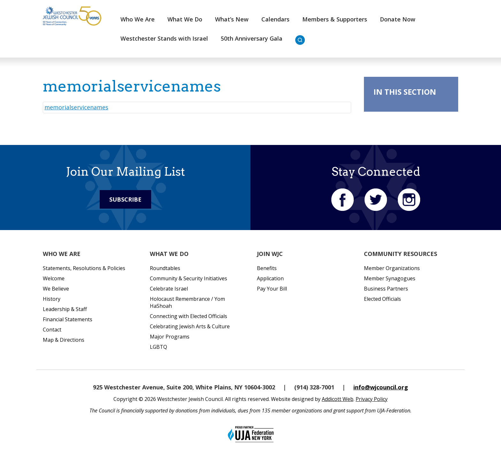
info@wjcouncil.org (380, 387)
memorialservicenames (76, 107)
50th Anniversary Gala (251, 38)
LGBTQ (158, 346)
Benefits (267, 268)
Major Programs (169, 336)
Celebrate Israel (169, 288)
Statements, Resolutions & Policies (84, 268)
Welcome (54, 278)
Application (270, 278)
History (51, 298)
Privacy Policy (372, 399)
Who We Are (137, 19)
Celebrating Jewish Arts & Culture (190, 326)
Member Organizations (392, 268)
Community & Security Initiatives (188, 278)
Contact (52, 329)
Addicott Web (337, 399)
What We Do (184, 19)
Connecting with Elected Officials (188, 316)
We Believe (56, 288)
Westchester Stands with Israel (164, 38)
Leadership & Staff (65, 309)
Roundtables (165, 268)
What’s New (232, 19)
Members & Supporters (334, 19)
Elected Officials (382, 298)
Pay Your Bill (272, 288)
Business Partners (386, 288)
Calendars (275, 19)
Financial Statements (67, 319)
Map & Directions (63, 339)
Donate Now (397, 19)
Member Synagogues (389, 278)
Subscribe (125, 199)
